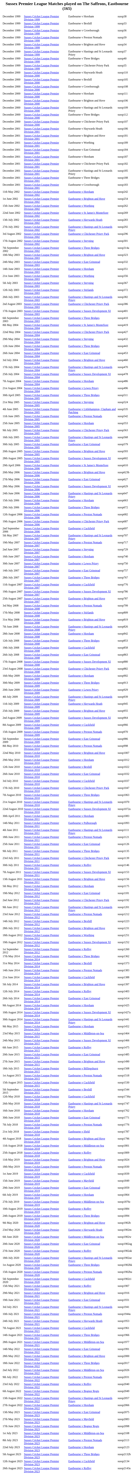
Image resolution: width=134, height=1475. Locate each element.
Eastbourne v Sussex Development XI (89, 310)
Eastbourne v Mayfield (81, 1180)
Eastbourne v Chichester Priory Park (88, 233)
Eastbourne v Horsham (81, 191)
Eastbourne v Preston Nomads (85, 416)
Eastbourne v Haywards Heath (85, 219)
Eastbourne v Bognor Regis (83, 1391)
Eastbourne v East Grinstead (84, 261)
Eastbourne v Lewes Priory (83, 388)
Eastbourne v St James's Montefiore (88, 212)
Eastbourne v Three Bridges (84, 247)
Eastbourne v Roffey (79, 865)
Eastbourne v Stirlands (81, 289)
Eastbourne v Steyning (81, 240)
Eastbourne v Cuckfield (81, 528)
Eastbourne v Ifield (79, 1131)
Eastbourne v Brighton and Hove (86, 198)
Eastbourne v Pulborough (82, 822)
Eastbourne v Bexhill (80, 766)
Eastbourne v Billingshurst (83, 1068)
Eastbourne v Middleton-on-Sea (86, 1033)
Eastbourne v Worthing (81, 205)
